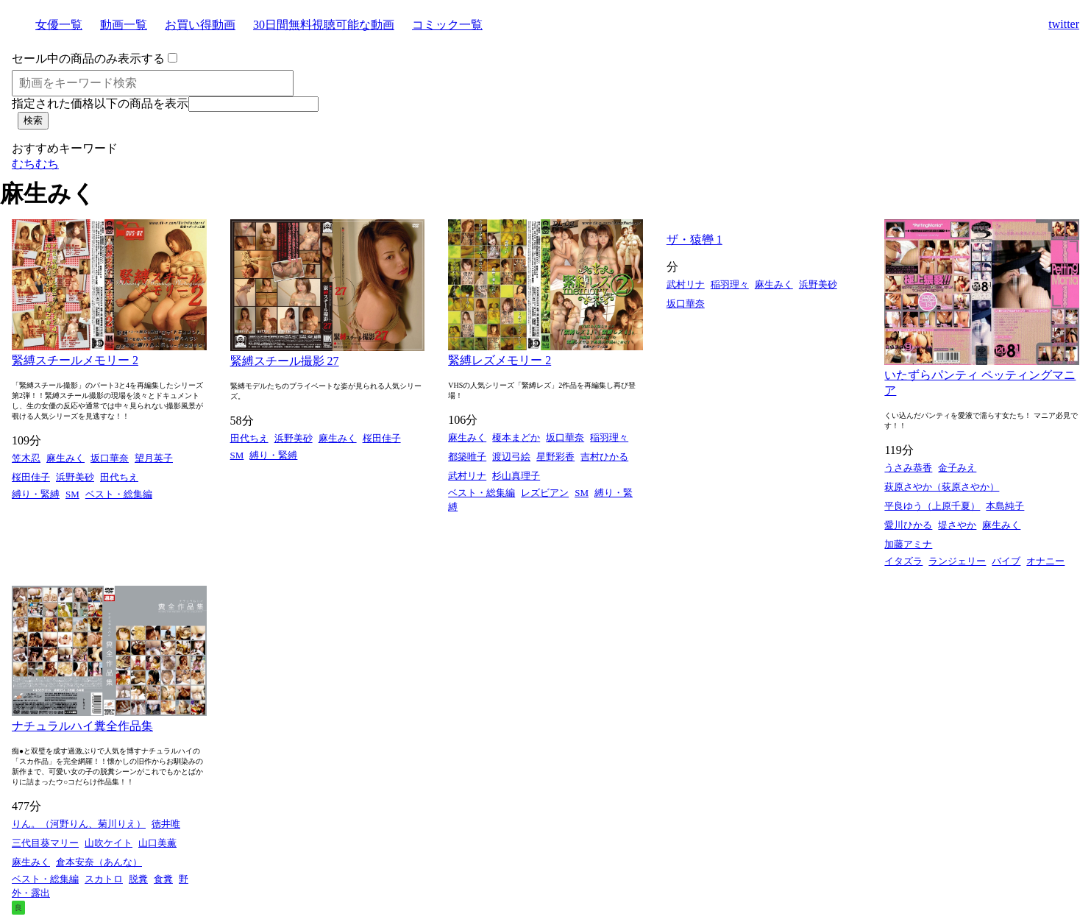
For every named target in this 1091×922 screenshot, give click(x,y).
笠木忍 (26, 458)
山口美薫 (157, 842)
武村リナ (467, 475)
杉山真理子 (516, 475)
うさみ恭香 (908, 467)
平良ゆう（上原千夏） (932, 505)
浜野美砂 (75, 477)
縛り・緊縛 (36, 494)
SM (72, 494)
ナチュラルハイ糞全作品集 (82, 726)
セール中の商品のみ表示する (88, 58)
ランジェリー (957, 561)
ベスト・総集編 (118, 494)
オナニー (1045, 561)
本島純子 (1005, 505)
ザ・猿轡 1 (694, 239)
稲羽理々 (609, 437)
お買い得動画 (200, 24)
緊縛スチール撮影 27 (284, 361)
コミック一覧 (447, 24)
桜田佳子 (31, 477)
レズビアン (545, 492)
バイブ (1006, 561)
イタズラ (903, 561)
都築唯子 (467, 456)
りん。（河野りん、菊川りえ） (79, 823)
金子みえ (957, 467)
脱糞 (138, 878)
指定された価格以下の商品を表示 (100, 103)
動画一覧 (123, 24)
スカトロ (104, 878)
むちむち (35, 163)
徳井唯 (166, 823)
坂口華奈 (109, 458)
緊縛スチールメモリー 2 (75, 360)
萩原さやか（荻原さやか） (941, 486)
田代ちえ (119, 477)
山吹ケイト (108, 842)
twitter (1063, 24)
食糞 (163, 878)
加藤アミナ (908, 544)
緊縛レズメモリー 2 (499, 360)
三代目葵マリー (45, 842)
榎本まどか (516, 437)
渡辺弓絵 (511, 456)
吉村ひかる (604, 456)
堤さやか (957, 525)
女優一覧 (58, 24)
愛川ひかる (908, 525)
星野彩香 (555, 456)
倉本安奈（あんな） (99, 862)
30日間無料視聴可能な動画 (323, 24)
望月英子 (154, 458)
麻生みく (65, 458)
